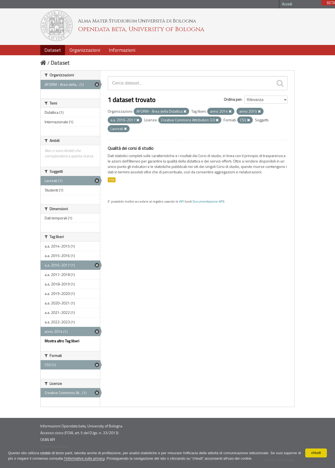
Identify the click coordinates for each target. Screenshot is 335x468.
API (181, 201)
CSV (111, 179)
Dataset (52, 50)
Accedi (287, 4)
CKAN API (47, 439)
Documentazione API (208, 201)
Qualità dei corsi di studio (130, 148)
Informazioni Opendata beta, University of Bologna (81, 426)
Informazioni (122, 50)
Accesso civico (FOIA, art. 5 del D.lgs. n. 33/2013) (79, 432)
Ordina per (232, 99)
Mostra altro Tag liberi (62, 341)
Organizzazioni (85, 50)
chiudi (316, 453)
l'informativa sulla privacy (90, 458)
